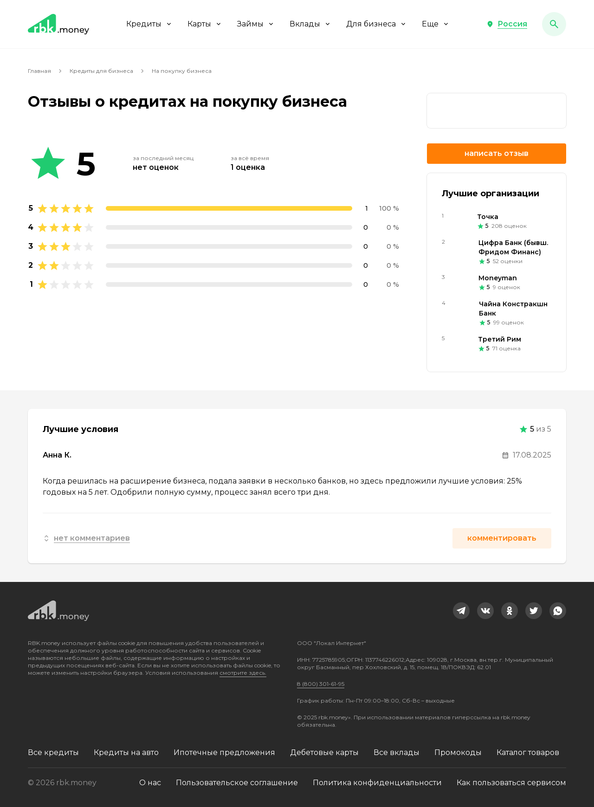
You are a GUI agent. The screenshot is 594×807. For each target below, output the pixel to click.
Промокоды (458, 752)
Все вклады (397, 752)
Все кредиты (53, 752)
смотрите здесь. (243, 672)
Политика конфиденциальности (377, 782)
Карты (204, 23)
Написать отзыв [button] (497, 153)
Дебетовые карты (324, 752)
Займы (256, 23)
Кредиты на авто (126, 752)
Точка (487, 217)
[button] (506, 24)
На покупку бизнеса (182, 70)
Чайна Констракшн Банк (513, 308)
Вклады (310, 23)
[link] (461, 610)
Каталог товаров (528, 752)
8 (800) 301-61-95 (320, 683)
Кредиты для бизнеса (101, 70)
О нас (150, 782)
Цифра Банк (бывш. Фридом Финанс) (513, 247)
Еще (436, 23)
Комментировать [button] (501, 538)
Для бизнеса (376, 23)
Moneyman (497, 278)
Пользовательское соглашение (237, 782)
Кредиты (149, 23)
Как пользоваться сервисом (511, 782)
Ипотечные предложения (224, 752)
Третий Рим (499, 339)
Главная (39, 70)
